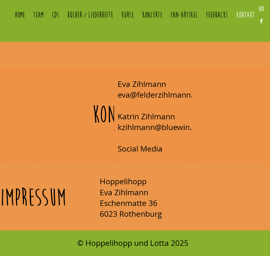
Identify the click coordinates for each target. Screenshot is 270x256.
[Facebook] (261, 21)
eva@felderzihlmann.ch (159, 95)
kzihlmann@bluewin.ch (159, 127)
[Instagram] (261, 8)
